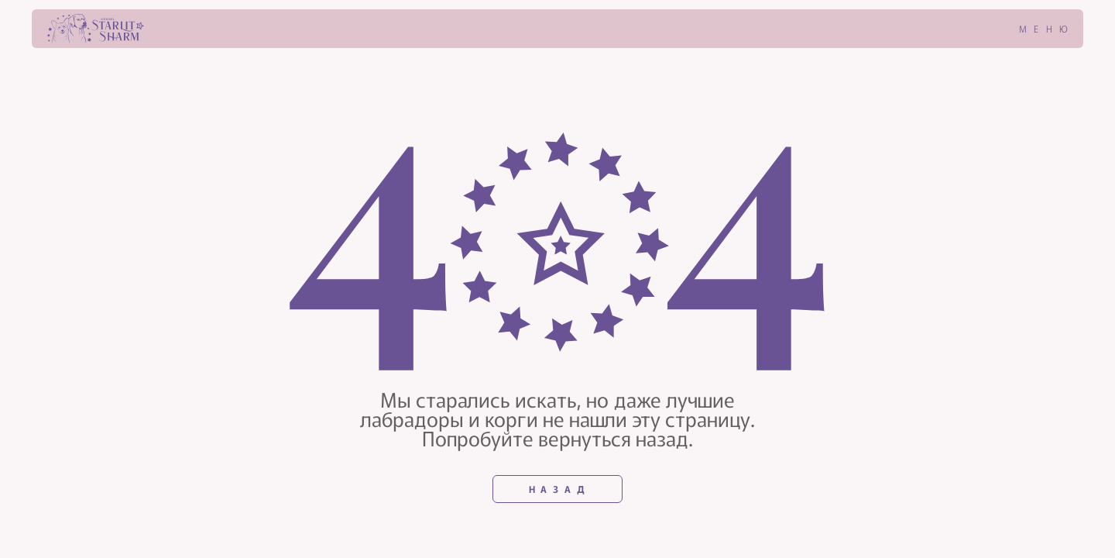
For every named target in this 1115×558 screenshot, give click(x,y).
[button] (1034, 28)
